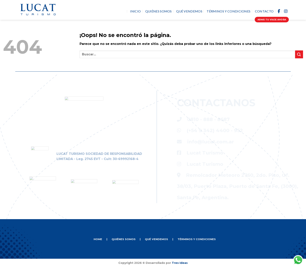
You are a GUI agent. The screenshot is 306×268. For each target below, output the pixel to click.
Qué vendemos (189, 11)
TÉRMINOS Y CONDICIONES (197, 239)
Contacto (264, 11)
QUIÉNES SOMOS (124, 239)
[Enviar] (299, 54)
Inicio (135, 11)
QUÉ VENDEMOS (156, 239)
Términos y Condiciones (228, 11)
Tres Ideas (180, 263)
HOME (98, 239)
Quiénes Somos (158, 11)
